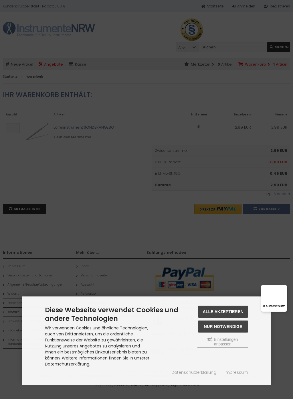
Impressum (236, 372)
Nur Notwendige (223, 326)
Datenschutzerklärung (193, 372)
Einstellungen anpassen (222, 341)
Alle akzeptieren (223, 311)
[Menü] (283, 288)
